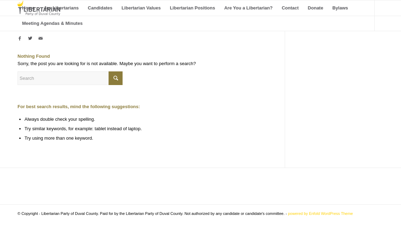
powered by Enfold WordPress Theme (320, 213)
